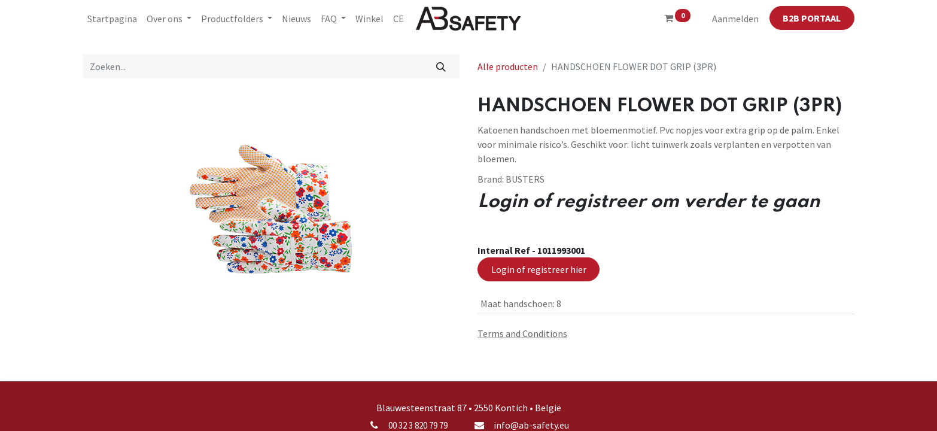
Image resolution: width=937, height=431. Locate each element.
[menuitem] (112, 19)
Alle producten (507, 66)
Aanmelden (735, 19)
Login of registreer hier (538, 269)
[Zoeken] (441, 66)
